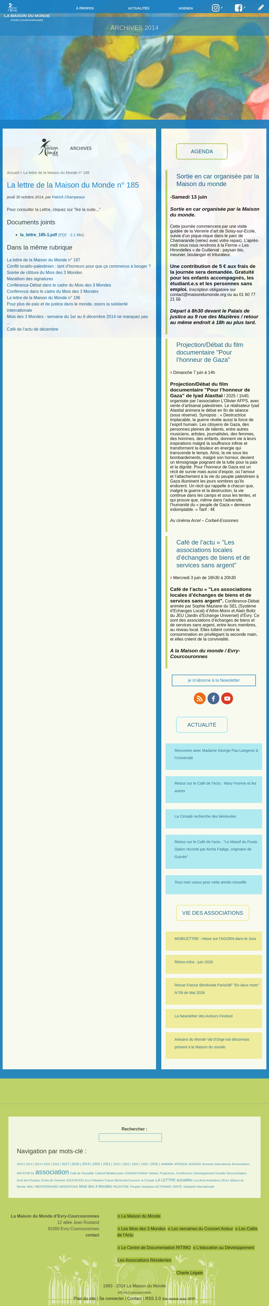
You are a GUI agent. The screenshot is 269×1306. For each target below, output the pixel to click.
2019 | (86, 1164)
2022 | (117, 1164)
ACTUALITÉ (202, 725)
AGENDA (202, 151)
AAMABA (167, 1164)
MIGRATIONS (69, 1186)
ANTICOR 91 (25, 1173)
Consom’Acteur (136, 1173)
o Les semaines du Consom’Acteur (200, 1228)
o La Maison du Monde (139, 1216)
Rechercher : (134, 1129)
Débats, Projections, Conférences (171, 1173)
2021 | (107, 1164)
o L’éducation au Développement (223, 1247)
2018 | (77, 1164)
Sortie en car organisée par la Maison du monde (217, 180)
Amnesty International (216, 1164)
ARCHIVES (127, 27)
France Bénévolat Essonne (122, 1180)
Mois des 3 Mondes (95, 1186)
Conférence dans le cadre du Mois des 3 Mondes (53, 291)
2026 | (155, 1164)
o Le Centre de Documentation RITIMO (154, 1247)
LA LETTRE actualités (174, 1180)
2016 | (57, 1164)
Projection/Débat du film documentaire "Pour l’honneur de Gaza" (209, 352)
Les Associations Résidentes (144, 1260)
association (52, 1172)
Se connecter (111, 1298)
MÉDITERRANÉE (46, 1186)
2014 (151, 27)
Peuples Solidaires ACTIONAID (150, 1186)
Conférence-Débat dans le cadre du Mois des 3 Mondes (59, 285)
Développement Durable (210, 1173)
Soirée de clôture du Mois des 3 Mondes (44, 272)
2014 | (39, 1164)
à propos (85, 8)
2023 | (127, 1164)
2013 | (30, 1164)
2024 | (136, 1164)
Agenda (185, 8)
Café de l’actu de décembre (32, 329)
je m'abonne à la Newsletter (214, 680)
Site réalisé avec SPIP (178, 1299)
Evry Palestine (94, 1180)
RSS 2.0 (153, 1298)
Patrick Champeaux (68, 197)
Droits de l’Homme (53, 1180)
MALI (30, 1186)
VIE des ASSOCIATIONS (212, 913)
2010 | (21, 1164)
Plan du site (85, 1298)
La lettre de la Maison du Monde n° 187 (43, 260)
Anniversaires (241, 1164)
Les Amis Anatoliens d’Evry (211, 1180)
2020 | (97, 1164)
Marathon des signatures (30, 279)
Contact (134, 1298)
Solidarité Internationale (198, 1186)
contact (92, 1235)
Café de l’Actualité (82, 1173)
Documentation (236, 1173)
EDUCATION (75, 1180)
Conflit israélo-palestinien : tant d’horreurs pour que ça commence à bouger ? (79, 266)
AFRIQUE (181, 1164)
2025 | (145, 1164)
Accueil (13, 173)
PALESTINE (121, 1186)
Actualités (138, 8)
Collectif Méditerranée (109, 1173)
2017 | (66, 1164)
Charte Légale (190, 1273)
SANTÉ (177, 1186)
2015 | (48, 1164)
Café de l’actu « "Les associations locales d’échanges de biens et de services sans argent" (213, 553)
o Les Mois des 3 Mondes (141, 1228)
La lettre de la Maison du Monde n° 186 (43, 297)
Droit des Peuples (28, 1180)
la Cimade (147, 1180)
